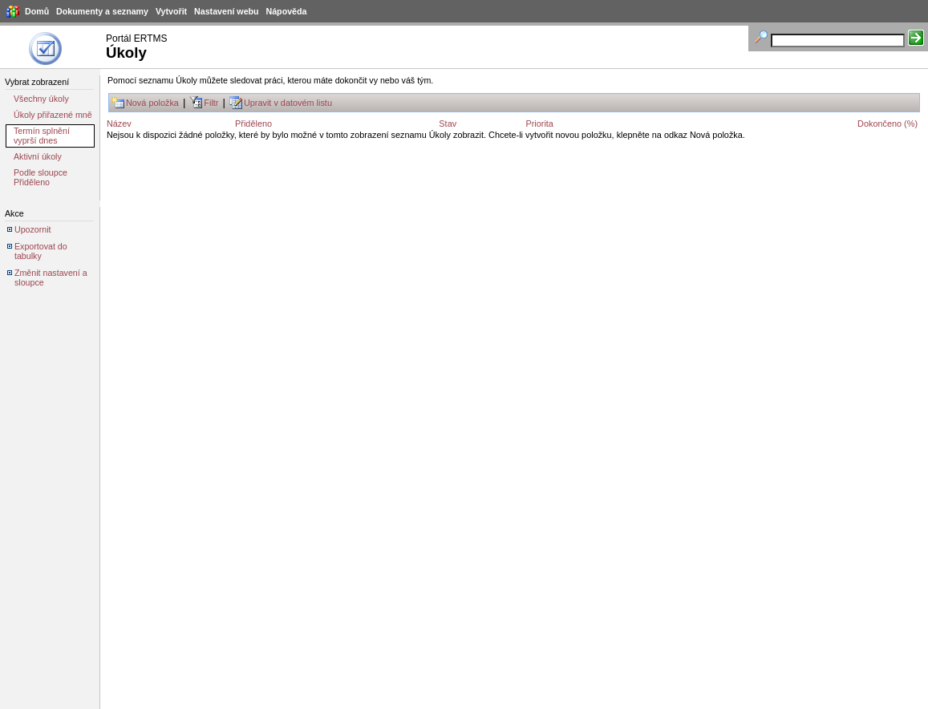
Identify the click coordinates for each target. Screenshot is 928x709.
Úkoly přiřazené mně (53, 115)
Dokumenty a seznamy (102, 11)
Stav (447, 123)
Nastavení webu (226, 11)
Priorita (539, 123)
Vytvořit (171, 11)
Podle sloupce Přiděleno (40, 177)
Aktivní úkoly (38, 156)
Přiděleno (253, 123)
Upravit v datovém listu (288, 102)
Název (119, 123)
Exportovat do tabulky (40, 251)
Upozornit (32, 229)
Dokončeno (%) (887, 123)
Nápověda (286, 11)
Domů (37, 11)
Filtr (211, 102)
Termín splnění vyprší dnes (42, 135)
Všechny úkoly (41, 98)
